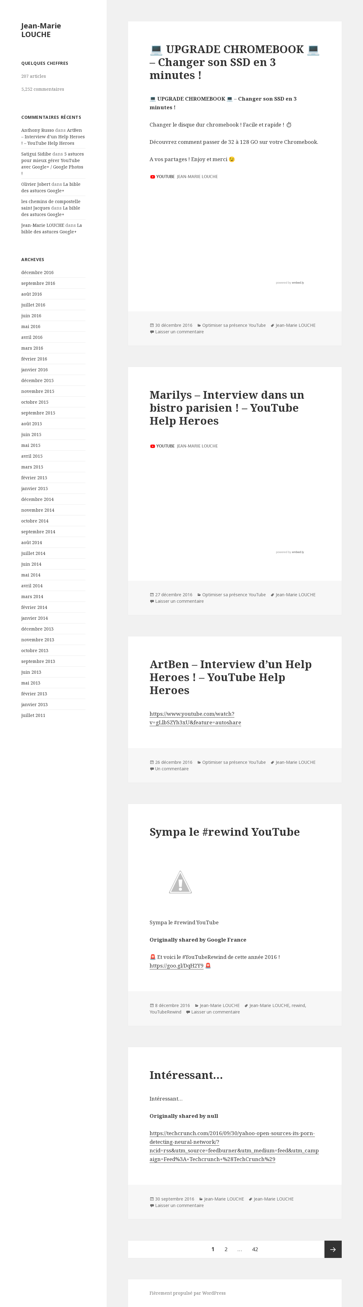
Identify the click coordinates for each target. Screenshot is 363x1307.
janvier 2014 (34, 618)
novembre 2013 (37, 640)
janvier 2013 (34, 704)
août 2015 (31, 424)
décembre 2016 (37, 272)
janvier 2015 (34, 488)
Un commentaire (172, 769)
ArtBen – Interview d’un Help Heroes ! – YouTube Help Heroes (53, 136)
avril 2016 (32, 337)
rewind (298, 1005)
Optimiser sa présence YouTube (234, 325)
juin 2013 (31, 672)
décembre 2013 (37, 629)
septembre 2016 (38, 283)
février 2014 (34, 607)
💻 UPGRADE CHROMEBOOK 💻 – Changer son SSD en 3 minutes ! (235, 62)
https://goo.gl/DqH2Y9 (177, 965)
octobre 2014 (34, 521)
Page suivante (333, 1249)
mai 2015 (30, 445)
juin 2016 (31, 315)
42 (257, 1247)
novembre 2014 (37, 510)
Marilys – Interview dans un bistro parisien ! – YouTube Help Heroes (227, 407)
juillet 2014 (33, 553)
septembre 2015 (38, 413)
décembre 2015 (37, 380)
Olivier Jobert (35, 184)
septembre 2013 (38, 661)
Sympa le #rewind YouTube (225, 831)
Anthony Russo (37, 130)
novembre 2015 (37, 391)
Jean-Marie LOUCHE (41, 29)
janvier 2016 (34, 370)
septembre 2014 (38, 532)
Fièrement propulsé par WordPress (188, 1293)
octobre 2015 (34, 402)
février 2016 (34, 359)
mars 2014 (32, 596)
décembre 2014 (37, 499)
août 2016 (31, 294)
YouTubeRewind (165, 1012)
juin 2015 (31, 434)
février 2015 (34, 478)
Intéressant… (186, 1075)
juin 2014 (31, 564)
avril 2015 (32, 456)
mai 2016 (30, 326)
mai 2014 (30, 575)
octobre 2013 (34, 650)
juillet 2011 (33, 715)
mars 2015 (32, 467)
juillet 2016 (33, 305)
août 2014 (31, 542)
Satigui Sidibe (36, 154)
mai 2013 (30, 683)
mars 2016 (32, 348)
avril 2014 (32, 586)
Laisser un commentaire (179, 332)
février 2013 (34, 694)
